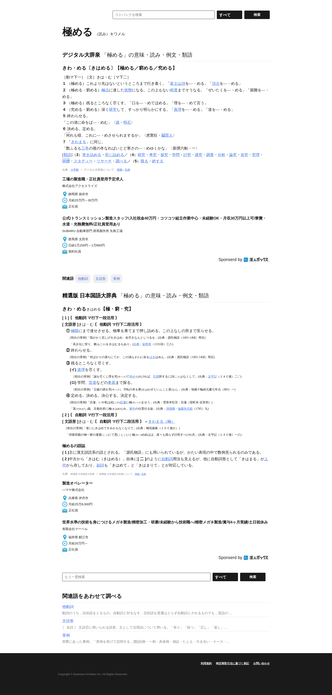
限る (144, 161)
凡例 (127, 169)
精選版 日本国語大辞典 (89, 295)
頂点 (216, 83)
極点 (105, 90)
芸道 (92, 382)
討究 (187, 155)
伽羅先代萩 (185, 408)
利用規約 (206, 663)
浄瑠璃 (170, 408)
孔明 (156, 376)
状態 (128, 90)
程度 (174, 90)
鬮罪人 (167, 135)
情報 (119, 169)
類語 (67, 155)
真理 (177, 109)
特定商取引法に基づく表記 (232, 663)
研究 (113, 109)
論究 (233, 155)
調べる (121, 161)
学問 (176, 155)
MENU (66, 4)
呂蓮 (123, 402)
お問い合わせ (261, 663)
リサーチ (104, 161)
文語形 (100, 278)
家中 (132, 408)
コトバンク (83, 15)
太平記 (212, 376)
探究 (164, 155)
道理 (81, 370)
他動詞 (83, 278)
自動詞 (167, 459)
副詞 (100, 465)
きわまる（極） (161, 421)
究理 (256, 155)
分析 (221, 155)
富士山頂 (177, 83)
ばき (152, 357)
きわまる (78, 142)
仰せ (132, 376)
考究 (153, 155)
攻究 (244, 155)
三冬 (85, 148)
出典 (136, 344)
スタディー (83, 161)
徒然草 (146, 344)
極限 (75, 331)
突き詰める (91, 155)
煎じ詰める (114, 155)
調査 (210, 155)
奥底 (111, 382)
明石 (127, 122)
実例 (116, 278)
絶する (157, 161)
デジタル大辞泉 (81, 55)
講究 (198, 155)
